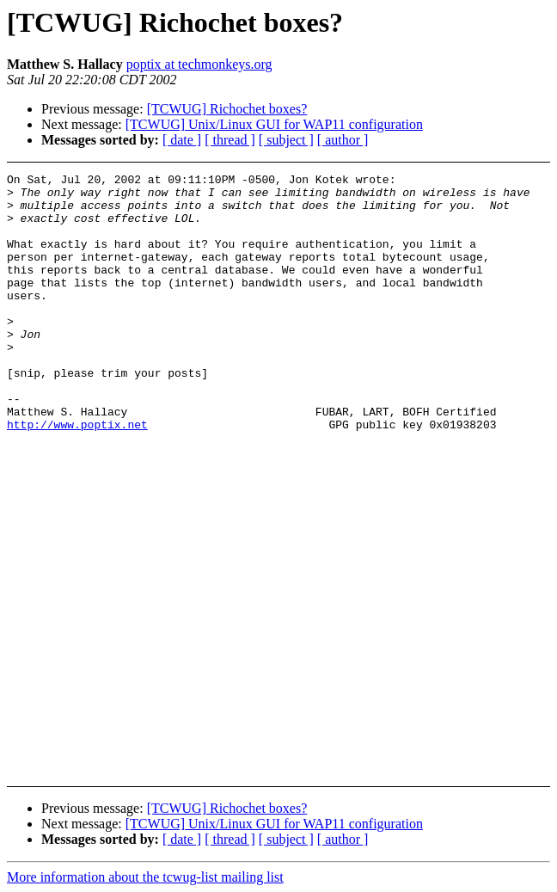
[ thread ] (230, 139)
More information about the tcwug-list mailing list (145, 877)
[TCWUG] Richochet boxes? (227, 109)
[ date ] (181, 139)
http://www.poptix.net (77, 475)
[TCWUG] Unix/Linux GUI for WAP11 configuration (274, 124)
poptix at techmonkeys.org (199, 64)
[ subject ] (286, 139)
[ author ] (343, 139)
